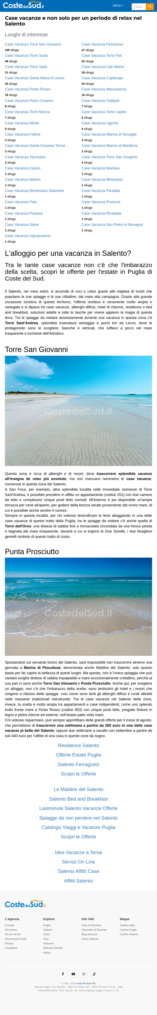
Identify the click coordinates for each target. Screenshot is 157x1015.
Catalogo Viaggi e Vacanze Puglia (79, 827)
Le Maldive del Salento (78, 789)
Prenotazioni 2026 (15, 938)
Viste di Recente (91, 925)
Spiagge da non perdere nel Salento (78, 818)
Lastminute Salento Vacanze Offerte (78, 808)
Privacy (9, 943)
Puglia (47, 925)
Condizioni (11, 947)
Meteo (47, 952)
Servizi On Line (78, 862)
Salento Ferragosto (78, 764)
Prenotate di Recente (94, 929)
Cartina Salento (129, 934)
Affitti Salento (78, 881)
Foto (46, 938)
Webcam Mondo (53, 947)
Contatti (9, 925)
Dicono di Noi (13, 934)
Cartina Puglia (128, 929)
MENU (118, 5)
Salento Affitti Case (78, 871)
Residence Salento (78, 745)
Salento (47, 929)
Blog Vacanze (90, 934)
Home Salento (90, 938)
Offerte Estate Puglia (78, 755)
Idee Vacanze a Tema (78, 852)
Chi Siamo (11, 929)
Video (46, 934)
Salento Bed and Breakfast (78, 799)
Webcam (48, 943)
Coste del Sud (83, 983)
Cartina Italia (127, 925)
